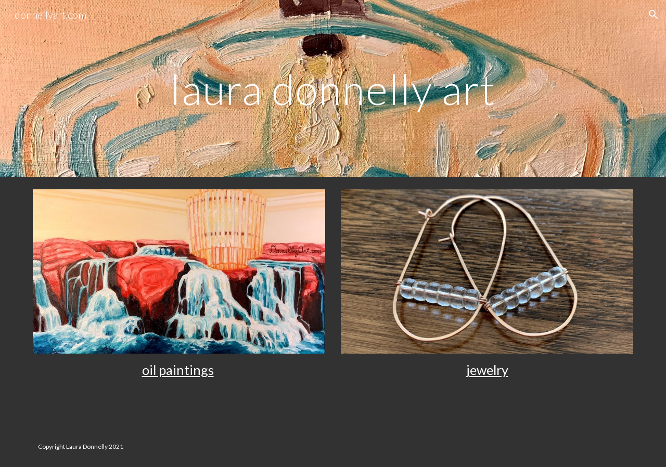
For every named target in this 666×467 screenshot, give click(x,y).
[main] (333, 88)
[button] (653, 14)
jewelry (487, 370)
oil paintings (178, 370)
